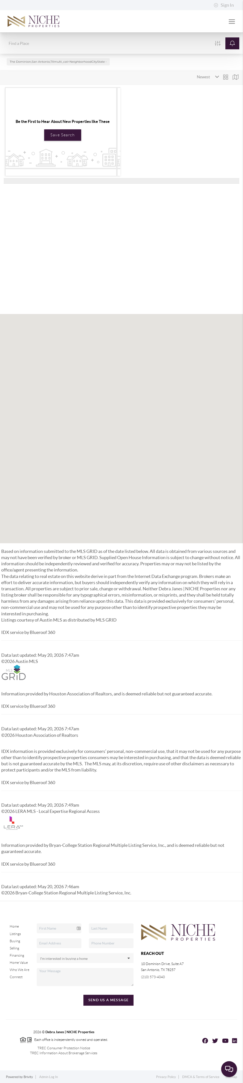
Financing (17, 955)
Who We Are (19, 970)
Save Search (62, 135)
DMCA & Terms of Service (200, 1077)
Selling (14, 948)
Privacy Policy (166, 1077)
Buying (15, 941)
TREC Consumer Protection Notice (63, 1048)
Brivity (28, 1077)
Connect (16, 977)
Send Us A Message (108, 1000)
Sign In (224, 5)
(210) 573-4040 (153, 977)
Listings (15, 934)
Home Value (19, 963)
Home (14, 926)
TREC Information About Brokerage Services (63, 1053)
